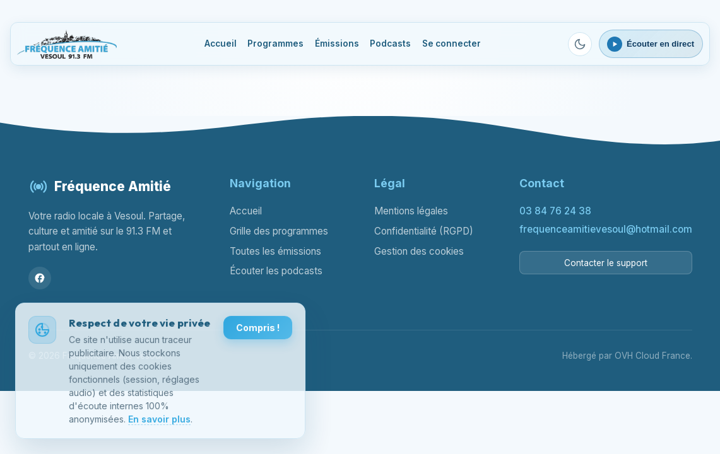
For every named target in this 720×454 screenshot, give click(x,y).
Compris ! (258, 328)
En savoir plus (159, 419)
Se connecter (451, 43)
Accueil (220, 43)
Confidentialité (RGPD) (423, 231)
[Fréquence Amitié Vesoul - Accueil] (67, 44)
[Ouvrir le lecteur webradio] (651, 43)
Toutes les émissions (275, 251)
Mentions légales (411, 211)
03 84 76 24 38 (555, 211)
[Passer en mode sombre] (580, 44)
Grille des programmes (279, 231)
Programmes (275, 43)
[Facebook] (39, 278)
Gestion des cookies (419, 251)
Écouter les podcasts (276, 271)
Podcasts (390, 43)
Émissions (337, 43)
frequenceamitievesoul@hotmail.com (605, 229)
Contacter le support (605, 263)
